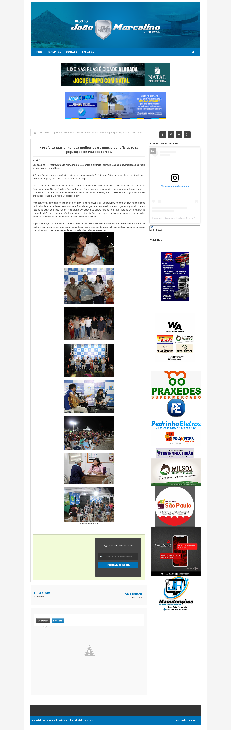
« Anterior (39, 596)
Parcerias (88, 51)
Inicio (39, 51)
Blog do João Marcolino (62, 720)
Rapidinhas (54, 51)
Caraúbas (154, 232)
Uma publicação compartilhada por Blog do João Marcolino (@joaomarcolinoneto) (191, 218)
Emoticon (58, 620)
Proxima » (137, 597)
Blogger (195, 720)
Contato (71, 51)
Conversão (43, 620)
